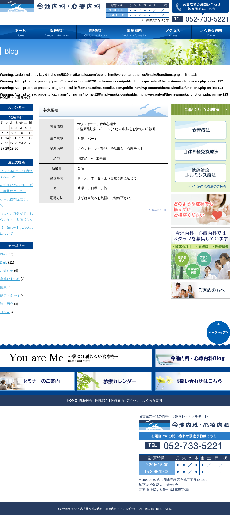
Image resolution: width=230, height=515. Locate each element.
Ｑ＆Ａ (5, 312)
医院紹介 (101, 400)
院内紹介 (6, 304)
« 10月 (5, 153)
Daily (3, 262)
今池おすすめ (10, 279)
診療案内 (117, 400)
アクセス (133, 400)
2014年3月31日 (158, 210)
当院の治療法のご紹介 (210, 186)
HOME (5, 98)
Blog (3, 254)
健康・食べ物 (10, 295)
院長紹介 (85, 400)
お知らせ (6, 271)
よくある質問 (152, 400)
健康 (3, 287)
